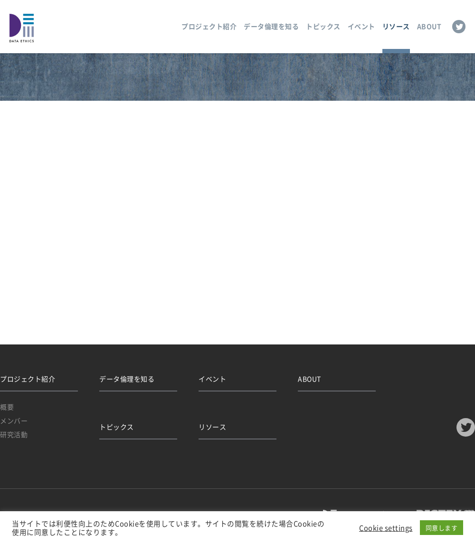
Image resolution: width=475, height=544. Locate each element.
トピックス (323, 26)
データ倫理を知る (271, 26)
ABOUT (429, 26)
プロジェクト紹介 (209, 26)
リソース (396, 26)
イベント (361, 26)
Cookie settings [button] (386, 528)
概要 (7, 406)
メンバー (14, 420)
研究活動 (14, 434)
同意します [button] (442, 527)
